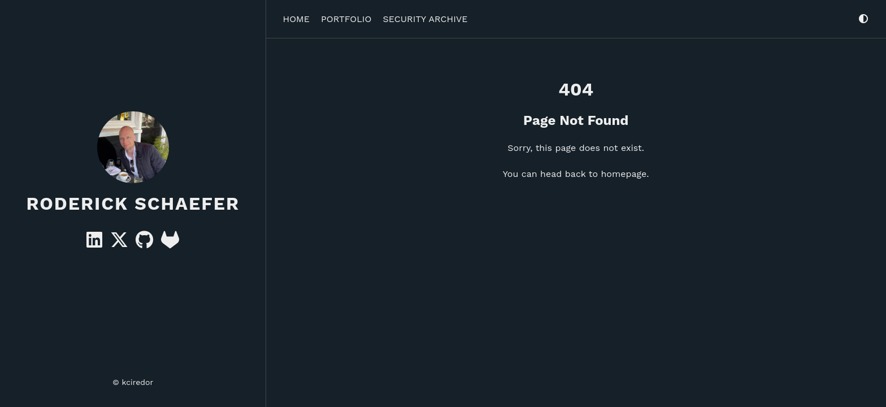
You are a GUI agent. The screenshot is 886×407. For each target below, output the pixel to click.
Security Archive (425, 19)
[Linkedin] (95, 243)
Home (296, 19)
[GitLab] (170, 243)
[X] (120, 243)
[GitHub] (146, 243)
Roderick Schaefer (133, 203)
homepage (623, 173)
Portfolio (346, 19)
